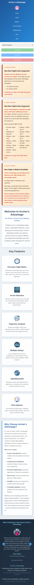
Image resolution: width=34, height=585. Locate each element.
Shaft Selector (17, 30)
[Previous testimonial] (3, 544)
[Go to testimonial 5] (18, 560)
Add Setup (17, 50)
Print (17, 34)
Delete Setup (17, 60)
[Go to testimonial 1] (12, 560)
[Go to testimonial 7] (21, 560)
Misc (17, 38)
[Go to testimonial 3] (15, 560)
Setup (17, 17)
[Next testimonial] (30, 544)
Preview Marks (17, 26)
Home (17, 13)
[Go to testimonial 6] (20, 560)
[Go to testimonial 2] (13, 560)
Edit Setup (17, 55)
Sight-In (17, 22)
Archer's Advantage (17, 2)
